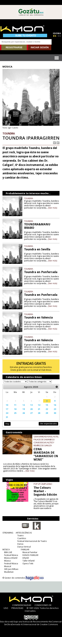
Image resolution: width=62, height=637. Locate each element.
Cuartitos (21, 538)
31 (7, 417)
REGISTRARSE (14, 47)
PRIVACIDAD (17, 608)
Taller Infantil (28, 560)
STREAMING (7, 532)
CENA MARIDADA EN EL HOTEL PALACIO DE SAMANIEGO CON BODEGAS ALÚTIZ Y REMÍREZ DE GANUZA (46, 441)
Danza (20, 544)
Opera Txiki (27, 563)
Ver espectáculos (48, 423)
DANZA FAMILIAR (30, 555)
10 (7, 405)
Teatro (20, 535)
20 (31, 409)
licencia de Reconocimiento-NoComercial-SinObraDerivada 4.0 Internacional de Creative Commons (33, 623)
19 (23, 409)
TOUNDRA (28, 198)
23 (55, 409)
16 (55, 405)
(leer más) (52, 208)
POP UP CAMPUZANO (43, 483)
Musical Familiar (29, 552)
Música (7, 560)
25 (15, 413)
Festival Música (11, 555)
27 (31, 413)
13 (31, 405)
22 (47, 409)
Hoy (7, 424)
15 (47, 405)
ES (54, 36)
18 (15, 409)
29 (47, 413)
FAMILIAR (25, 549)
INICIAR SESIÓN (40, 47)
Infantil (25, 558)
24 (7, 413)
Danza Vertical (24, 546)
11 (15, 405)
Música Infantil (10, 558)
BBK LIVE (8, 552)
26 (23, 413)
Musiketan (9, 572)
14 (39, 405)
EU (59, 36)
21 (39, 409)
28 (39, 413)
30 (55, 413)
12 (23, 405)
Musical (7, 566)
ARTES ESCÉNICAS (24, 532)
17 (7, 409)
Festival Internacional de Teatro (32, 541)
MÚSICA (6, 549)
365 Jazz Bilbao (11, 569)
